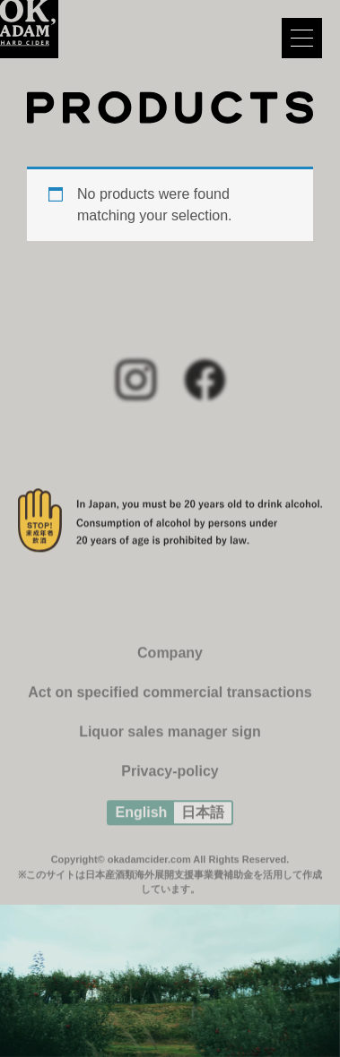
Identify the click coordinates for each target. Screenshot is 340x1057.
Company (170, 658)
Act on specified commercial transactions (170, 698)
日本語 (202, 818)
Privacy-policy (170, 777)
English (142, 818)
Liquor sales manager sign (170, 737)
